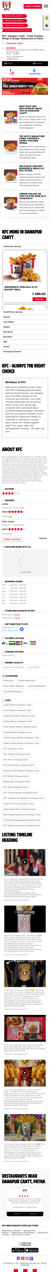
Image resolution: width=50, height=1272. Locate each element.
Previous (4, 1202)
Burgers (6, 327)
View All (42, 538)
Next (46, 1202)
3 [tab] (26, 92)
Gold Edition (8, 322)
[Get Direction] (22, 631)
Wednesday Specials (12, 246)
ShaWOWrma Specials (13, 312)
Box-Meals (7, 337)
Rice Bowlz (8, 332)
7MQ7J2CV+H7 (8, 628)
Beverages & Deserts (12, 352)
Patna (17, 618)
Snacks (6, 347)
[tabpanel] (25, 86)
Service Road (33, 667)
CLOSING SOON (12, 59)
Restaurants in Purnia (21, 1235)
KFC (25, 1190)
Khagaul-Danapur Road (13, 667)
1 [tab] (21, 92)
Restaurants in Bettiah (11, 1231)
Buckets (6, 317)
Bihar (17, 615)
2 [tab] (23, 92)
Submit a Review (12, 540)
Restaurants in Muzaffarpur (23, 1233)
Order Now (39, 299)
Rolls (5, 342)
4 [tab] (29, 92)
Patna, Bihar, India (9, 631)
